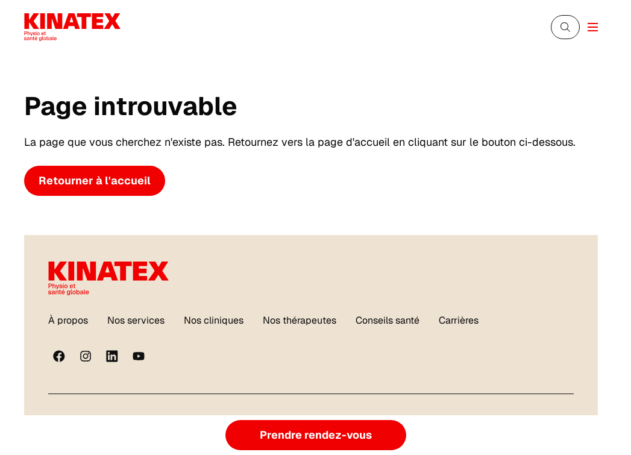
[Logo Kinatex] (72, 26)
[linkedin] (112, 356)
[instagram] (85, 356)
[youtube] (138, 356)
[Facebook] (59, 356)
